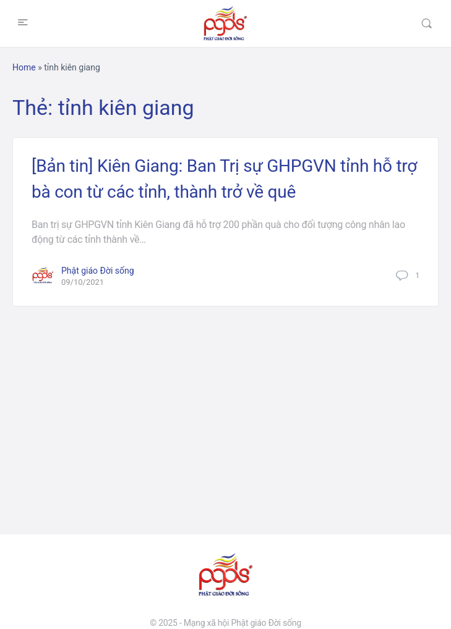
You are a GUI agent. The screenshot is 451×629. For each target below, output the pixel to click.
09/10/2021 (82, 282)
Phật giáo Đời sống (97, 271)
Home (24, 67)
